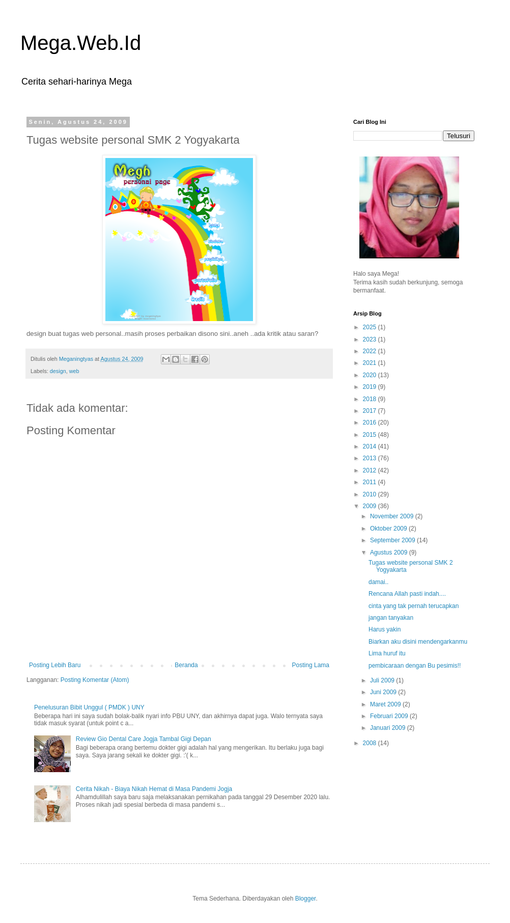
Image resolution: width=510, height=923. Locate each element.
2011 (370, 482)
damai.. (378, 582)
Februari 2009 (390, 716)
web (74, 371)
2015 (370, 434)
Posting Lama (310, 665)
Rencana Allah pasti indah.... (407, 593)
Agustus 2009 (389, 552)
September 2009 (393, 540)
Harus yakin (385, 629)
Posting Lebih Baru (54, 665)
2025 (370, 327)
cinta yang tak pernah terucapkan (414, 606)
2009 (370, 506)
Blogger (305, 898)
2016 (370, 422)
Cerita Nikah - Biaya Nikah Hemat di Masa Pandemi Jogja (154, 789)
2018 (370, 399)
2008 (370, 743)
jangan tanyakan (391, 617)
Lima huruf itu (387, 653)
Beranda (186, 665)
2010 (370, 494)
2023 (370, 339)
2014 (370, 446)
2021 (370, 362)
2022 (370, 351)
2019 (370, 386)
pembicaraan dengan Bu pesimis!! (415, 665)
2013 (370, 458)
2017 (370, 410)
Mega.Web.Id (80, 43)
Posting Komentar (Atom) (95, 679)
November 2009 (392, 516)
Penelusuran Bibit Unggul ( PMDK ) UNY (89, 707)
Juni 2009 (384, 692)
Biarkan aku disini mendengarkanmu (418, 641)
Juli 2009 (383, 680)
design (58, 371)
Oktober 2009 (389, 528)
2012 (370, 470)
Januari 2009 (388, 727)
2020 (370, 375)
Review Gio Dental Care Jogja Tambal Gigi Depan (143, 739)
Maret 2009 (386, 704)
